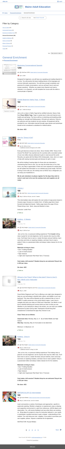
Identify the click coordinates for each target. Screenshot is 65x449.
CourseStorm (35, 440)
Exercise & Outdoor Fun (8, 32)
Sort (49, 53)
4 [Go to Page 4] (35, 430)
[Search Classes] (26, 17)
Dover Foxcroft (40, 17)
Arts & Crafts (6, 27)
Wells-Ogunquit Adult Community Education (38, 193)
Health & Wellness (7, 38)
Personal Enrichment (15, 13)
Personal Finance (7, 46)
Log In (60, 1)
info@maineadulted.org (36, 437)
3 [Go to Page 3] (32, 430)
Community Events (7, 30)
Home (5, 13)
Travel (4, 48)
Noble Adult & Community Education (39, 72)
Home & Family (6, 40)
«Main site (5, 1)
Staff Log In (32, 446)
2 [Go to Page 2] (29, 430)
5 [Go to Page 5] (38, 430)
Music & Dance (6, 43)
